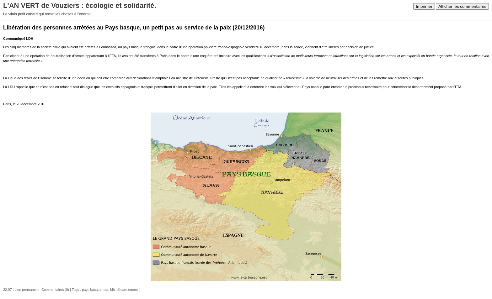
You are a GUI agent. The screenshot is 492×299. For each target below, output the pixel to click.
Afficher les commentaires (462, 6)
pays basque (91, 289)
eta (106, 289)
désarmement (127, 289)
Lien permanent (27, 289)
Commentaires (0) (55, 289)
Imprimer (424, 6)
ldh (112, 289)
